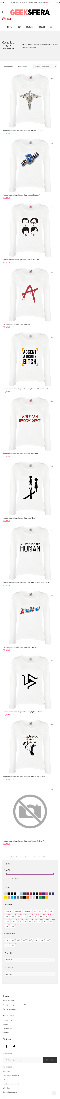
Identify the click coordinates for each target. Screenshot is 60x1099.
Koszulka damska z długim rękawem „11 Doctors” (22, 195)
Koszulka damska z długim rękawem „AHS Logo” (22, 453)
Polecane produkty (10, 1009)
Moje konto (7, 1020)
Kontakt (6, 1032)
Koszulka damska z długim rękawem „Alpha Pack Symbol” (25, 712)
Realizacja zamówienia (11, 1084)
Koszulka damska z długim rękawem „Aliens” (20, 518)
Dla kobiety (45, 44)
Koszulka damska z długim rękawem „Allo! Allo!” (22, 647)
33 (44, 857)
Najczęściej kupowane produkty (15, 1005)
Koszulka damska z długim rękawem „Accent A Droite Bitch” (26, 389)
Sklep (37, 44)
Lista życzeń (7, 1028)
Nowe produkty (9, 1001)
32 (39, 857)
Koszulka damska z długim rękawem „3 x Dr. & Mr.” (22, 259)
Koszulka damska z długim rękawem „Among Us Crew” (24, 841)
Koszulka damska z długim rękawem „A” (19, 324)
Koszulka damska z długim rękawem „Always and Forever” (25, 776)
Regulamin (7, 1071)
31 (35, 857)
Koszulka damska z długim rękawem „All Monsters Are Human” (27, 582)
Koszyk (6, 1024)
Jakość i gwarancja (10, 1092)
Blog (4, 1096)
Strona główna (27, 44)
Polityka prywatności (11, 1076)
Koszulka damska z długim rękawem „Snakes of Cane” (23, 130)
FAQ (4, 1080)
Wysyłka (6, 1088)
